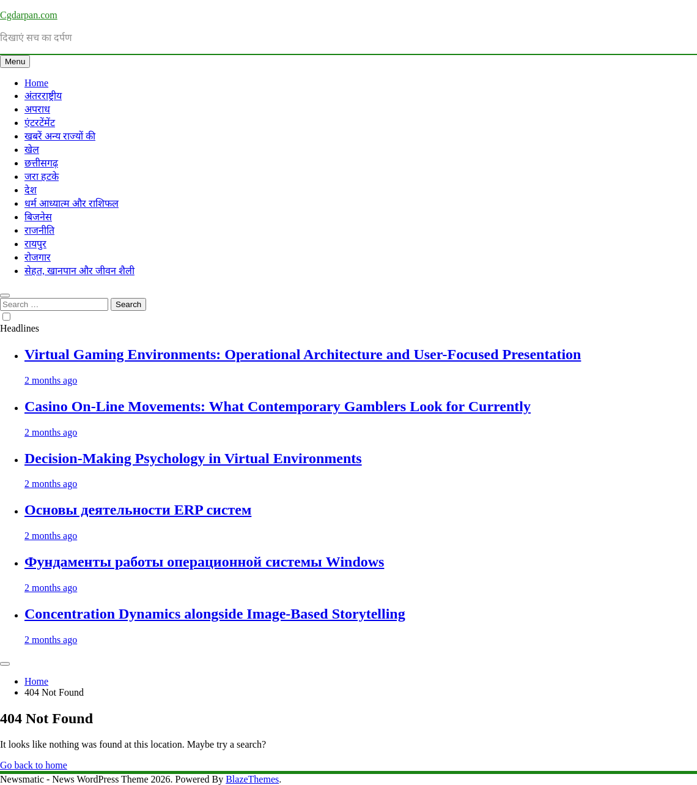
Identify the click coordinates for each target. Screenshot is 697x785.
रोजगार (37, 257)
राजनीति (39, 230)
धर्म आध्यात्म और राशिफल (71, 203)
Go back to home (33, 765)
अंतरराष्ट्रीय (43, 96)
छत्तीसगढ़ (41, 163)
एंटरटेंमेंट (39, 122)
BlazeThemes (252, 779)
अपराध (37, 109)
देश (30, 190)
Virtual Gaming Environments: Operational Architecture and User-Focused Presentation (302, 354)
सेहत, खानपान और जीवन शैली (79, 271)
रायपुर (35, 244)
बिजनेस (38, 217)
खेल (31, 149)
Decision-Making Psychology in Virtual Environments (193, 458)
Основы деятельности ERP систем (137, 510)
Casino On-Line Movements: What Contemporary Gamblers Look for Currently (277, 406)
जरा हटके (41, 176)
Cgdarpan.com (28, 15)
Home (36, 83)
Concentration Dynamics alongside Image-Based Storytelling (214, 614)
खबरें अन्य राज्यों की (59, 136)
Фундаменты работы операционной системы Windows (204, 562)
